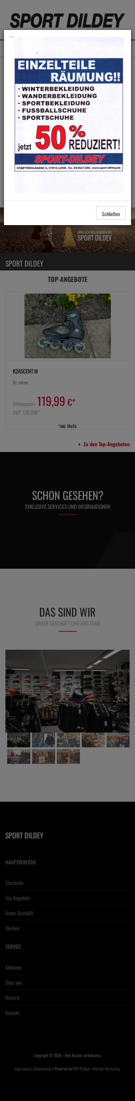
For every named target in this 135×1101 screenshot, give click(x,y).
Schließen (111, 214)
